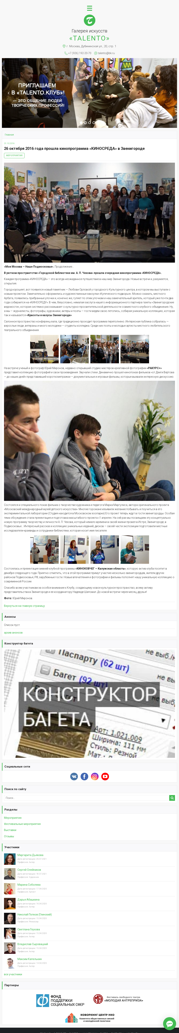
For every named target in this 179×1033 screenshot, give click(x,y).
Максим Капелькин (29, 959)
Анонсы (10, 616)
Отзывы (9, 836)
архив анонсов (13, 632)
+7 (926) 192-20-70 (79, 53)
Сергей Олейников (29, 869)
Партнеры (11, 985)
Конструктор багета (18, 643)
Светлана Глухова (28, 929)
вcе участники (13, 974)
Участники (11, 847)
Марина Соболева (28, 884)
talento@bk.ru (106, 53)
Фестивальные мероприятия (22, 823)
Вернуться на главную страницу (24, 605)
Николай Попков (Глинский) (34, 914)
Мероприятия (14, 155)
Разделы (10, 809)
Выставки (10, 830)
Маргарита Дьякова (30, 855)
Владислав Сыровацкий (32, 944)
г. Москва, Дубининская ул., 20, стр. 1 (91, 46)
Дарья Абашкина (28, 899)
